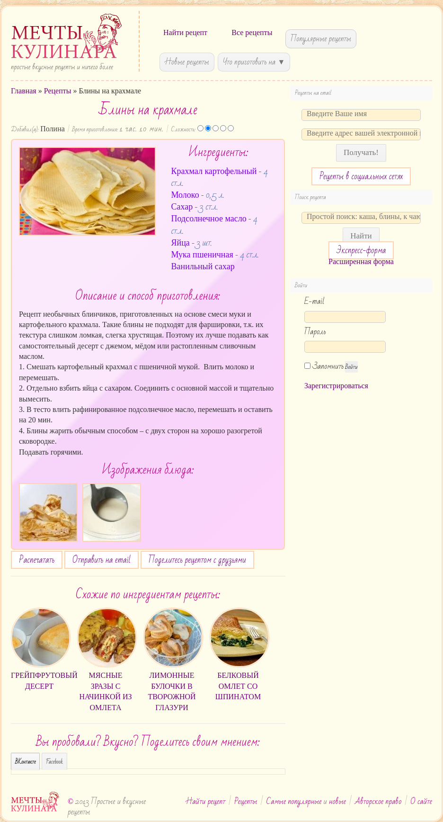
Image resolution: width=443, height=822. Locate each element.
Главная (23, 91)
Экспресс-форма (361, 250)
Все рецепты (251, 32)
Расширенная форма (361, 261)
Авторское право (378, 801)
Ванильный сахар (203, 266)
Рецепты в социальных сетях (361, 176)
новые (337, 801)
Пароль (315, 331)
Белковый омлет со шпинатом (238, 686)
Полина (52, 129)
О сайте (421, 801)
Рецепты (57, 91)
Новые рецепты (187, 62)
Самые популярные (293, 801)
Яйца (180, 242)
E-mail (314, 301)
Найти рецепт (185, 32)
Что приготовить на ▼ (254, 62)
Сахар (182, 206)
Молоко (185, 195)
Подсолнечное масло (209, 218)
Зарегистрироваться (336, 386)
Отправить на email (101, 560)
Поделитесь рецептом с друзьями (197, 560)
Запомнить (324, 366)
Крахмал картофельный (214, 171)
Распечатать (36, 560)
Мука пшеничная (202, 254)
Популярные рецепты (321, 38)
